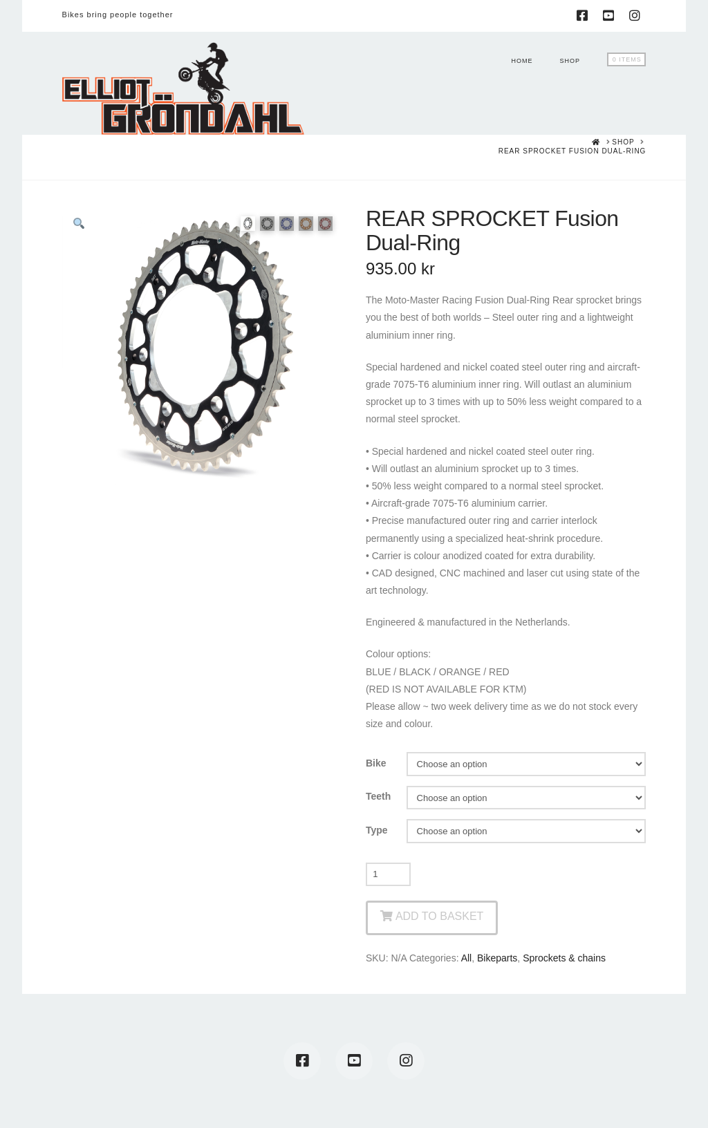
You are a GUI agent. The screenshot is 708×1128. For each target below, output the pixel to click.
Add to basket (439, 916)
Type (377, 830)
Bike (376, 763)
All (466, 958)
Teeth (378, 796)
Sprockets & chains (564, 958)
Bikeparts (497, 958)
